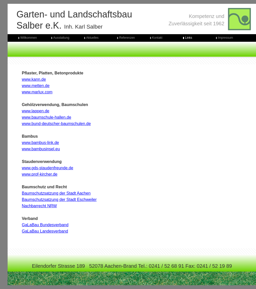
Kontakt (157, 37)
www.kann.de (34, 79)
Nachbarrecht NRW (39, 206)
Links (188, 37)
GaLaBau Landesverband (45, 231)
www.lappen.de (35, 111)
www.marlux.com (37, 92)
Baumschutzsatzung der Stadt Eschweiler (59, 199)
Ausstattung (61, 37)
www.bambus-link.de (40, 142)
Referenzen (127, 37)
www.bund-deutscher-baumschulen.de (56, 123)
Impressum (225, 37)
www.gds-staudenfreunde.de (47, 168)
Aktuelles (92, 37)
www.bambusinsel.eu (41, 149)
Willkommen (28, 37)
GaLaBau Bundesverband (45, 225)
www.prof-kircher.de (40, 174)
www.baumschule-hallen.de (46, 117)
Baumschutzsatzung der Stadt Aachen (56, 193)
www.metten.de (35, 86)
